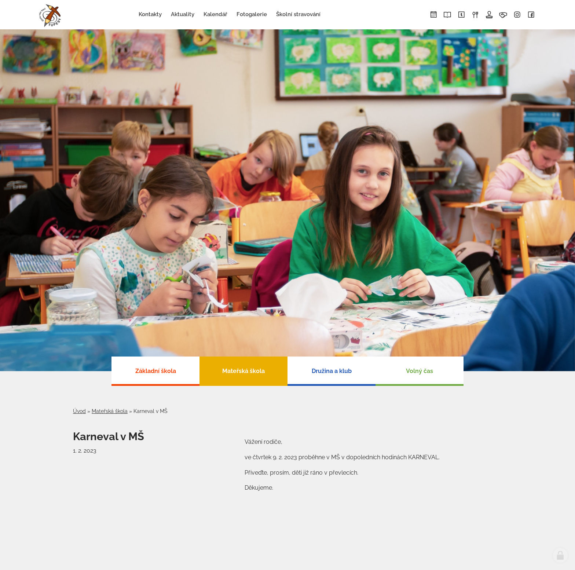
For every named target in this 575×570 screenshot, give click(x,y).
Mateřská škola (110, 411)
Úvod (79, 411)
